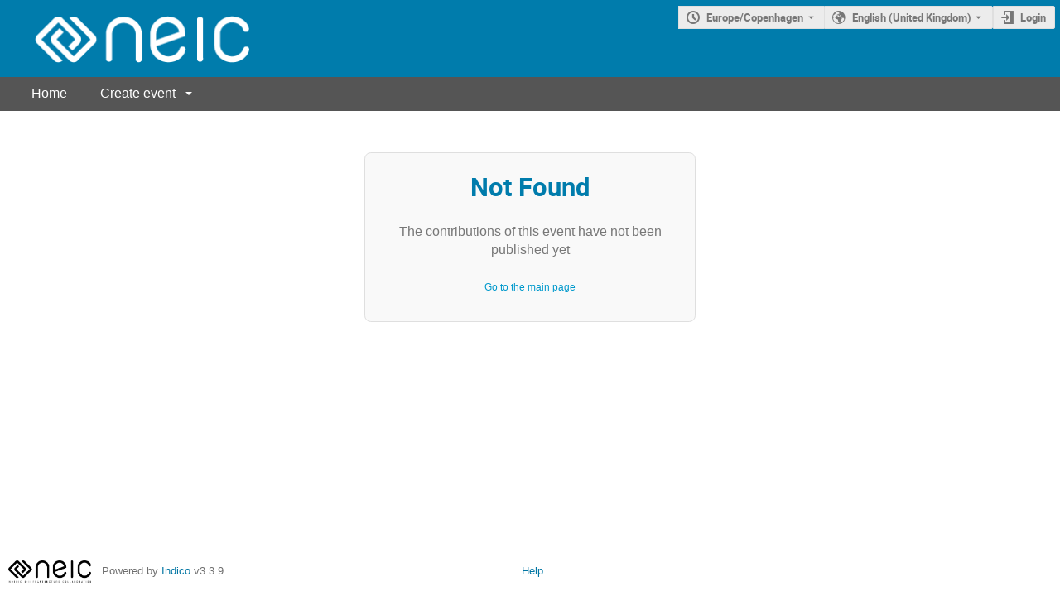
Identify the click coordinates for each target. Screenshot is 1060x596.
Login (1033, 17)
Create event (138, 93)
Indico (175, 571)
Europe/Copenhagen (754, 17)
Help (532, 571)
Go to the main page (530, 287)
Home (49, 93)
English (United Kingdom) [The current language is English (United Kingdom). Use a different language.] (911, 17)
